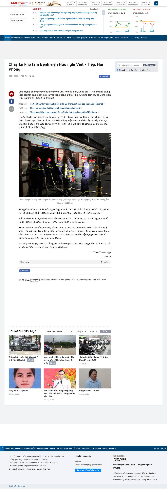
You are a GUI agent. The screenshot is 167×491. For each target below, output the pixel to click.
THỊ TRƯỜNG (108, 38)
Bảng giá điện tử (17, 14)
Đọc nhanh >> (95, 9)
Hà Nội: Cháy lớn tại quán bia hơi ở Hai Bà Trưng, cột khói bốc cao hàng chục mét (67, 104)
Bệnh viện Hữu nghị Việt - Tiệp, (92, 280)
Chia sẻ (105, 76)
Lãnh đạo (146, 70)
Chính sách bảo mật (17, 486)
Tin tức (134, 70)
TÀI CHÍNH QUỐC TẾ (80, 38)
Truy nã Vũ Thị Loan (18, 390)
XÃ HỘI (7, 38)
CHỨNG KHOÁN (17, 38)
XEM (105, 331)
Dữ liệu (137, 38)
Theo (64, 262)
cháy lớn (34, 282)
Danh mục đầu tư (17, 20)
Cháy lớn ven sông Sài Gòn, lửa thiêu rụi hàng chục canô (56, 108)
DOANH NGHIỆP (42, 38)
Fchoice (144, 38)
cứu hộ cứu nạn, (57, 280)
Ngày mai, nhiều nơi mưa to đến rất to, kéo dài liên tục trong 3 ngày (59, 360)
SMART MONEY (65, 38)
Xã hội (31, 76)
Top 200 (163, 448)
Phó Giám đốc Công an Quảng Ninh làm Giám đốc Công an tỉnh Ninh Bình (59, 393)
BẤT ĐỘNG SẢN (29, 38)
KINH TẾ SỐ (98, 38)
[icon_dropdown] (156, 3)
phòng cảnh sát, (72, 280)
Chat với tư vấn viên (88, 470)
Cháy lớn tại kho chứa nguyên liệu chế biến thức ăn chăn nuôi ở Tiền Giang (64, 112)
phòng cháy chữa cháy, (40, 280)
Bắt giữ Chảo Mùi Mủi (89, 390)
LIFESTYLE (124, 38)
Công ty (122, 70)
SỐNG (117, 38)
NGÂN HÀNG (54, 38)
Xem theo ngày (54, 331)
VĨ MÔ (91, 38)
